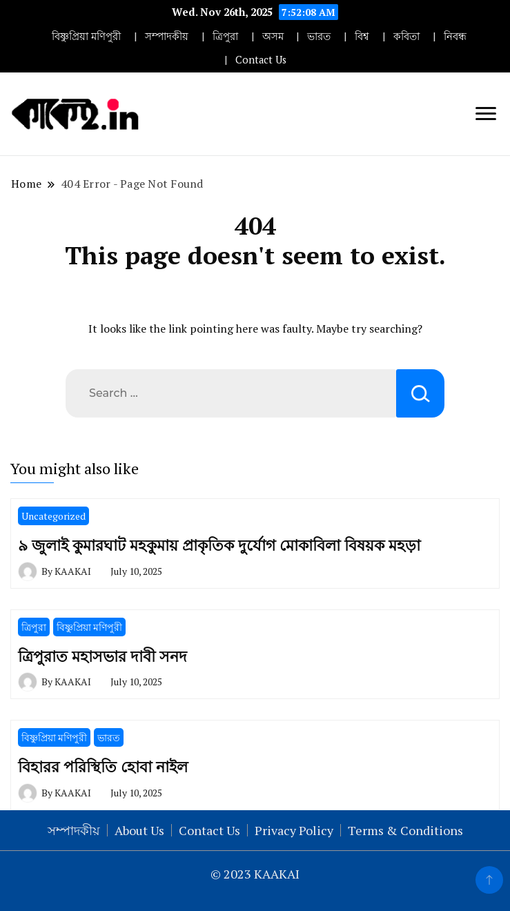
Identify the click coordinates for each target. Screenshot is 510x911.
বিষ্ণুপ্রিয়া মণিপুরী (86, 36)
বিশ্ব (362, 36)
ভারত (319, 36)
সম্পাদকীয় (166, 36)
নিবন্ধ (455, 36)
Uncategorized (53, 515)
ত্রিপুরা (225, 36)
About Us (139, 830)
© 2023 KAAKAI (255, 873)
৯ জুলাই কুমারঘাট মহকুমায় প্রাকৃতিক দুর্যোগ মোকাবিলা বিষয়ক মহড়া (219, 545)
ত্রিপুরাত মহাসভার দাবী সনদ (102, 656)
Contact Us (260, 59)
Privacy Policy (294, 830)
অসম (273, 36)
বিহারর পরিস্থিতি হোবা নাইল (103, 766)
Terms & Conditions (405, 830)
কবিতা (406, 36)
